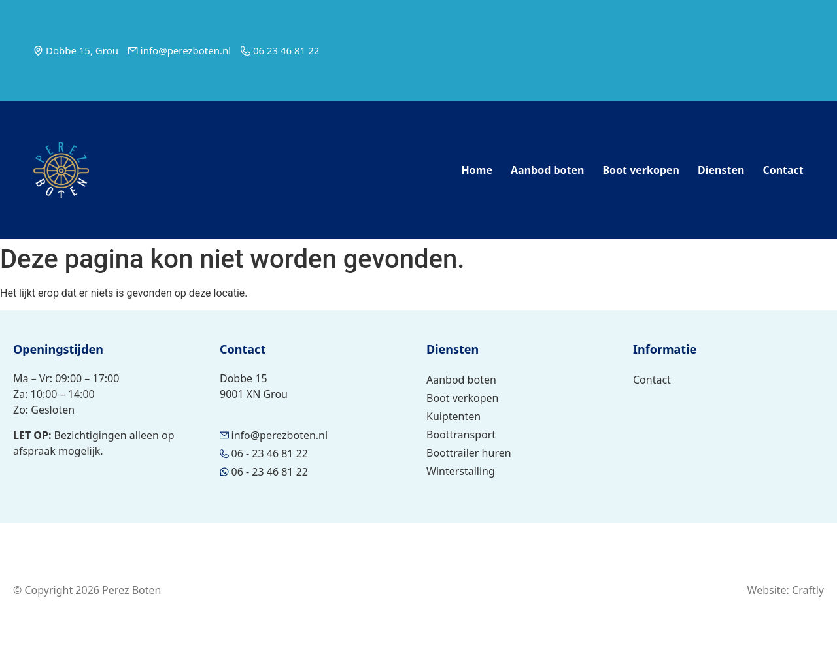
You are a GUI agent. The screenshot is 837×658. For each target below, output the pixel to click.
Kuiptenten (453, 416)
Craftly (808, 590)
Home (477, 170)
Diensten (721, 170)
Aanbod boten (547, 170)
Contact (782, 170)
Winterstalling (460, 471)
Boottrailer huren (468, 453)
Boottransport (461, 434)
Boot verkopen (640, 170)
